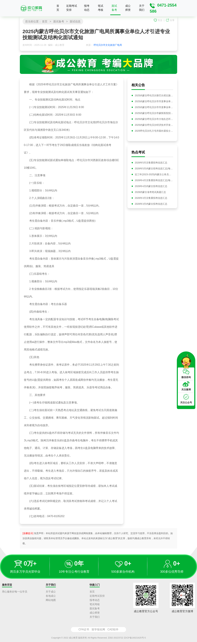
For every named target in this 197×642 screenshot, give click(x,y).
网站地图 (51, 600)
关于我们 (141, 7)
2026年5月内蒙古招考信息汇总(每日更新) (154, 169)
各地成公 (51, 595)
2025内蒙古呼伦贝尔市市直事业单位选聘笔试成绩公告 (154, 107)
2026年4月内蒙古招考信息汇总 (151, 187)
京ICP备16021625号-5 (135, 637)
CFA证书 (83, 629)
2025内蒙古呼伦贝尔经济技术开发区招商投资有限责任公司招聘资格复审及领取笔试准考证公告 (154, 125)
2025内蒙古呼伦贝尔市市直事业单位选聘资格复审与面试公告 (154, 101)
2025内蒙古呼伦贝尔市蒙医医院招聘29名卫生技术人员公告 (154, 113)
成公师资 (128, 7)
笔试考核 (100, 7)
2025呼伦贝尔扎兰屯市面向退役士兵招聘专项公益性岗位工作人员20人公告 (154, 130)
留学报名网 (98, 629)
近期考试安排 (71, 7)
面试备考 (114, 7)
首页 (57, 7)
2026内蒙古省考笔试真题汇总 (150, 193)
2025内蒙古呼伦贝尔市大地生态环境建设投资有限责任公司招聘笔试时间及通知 (154, 119)
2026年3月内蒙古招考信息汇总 (151, 204)
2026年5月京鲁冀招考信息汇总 (151, 163)
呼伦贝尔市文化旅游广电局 (108, 45)
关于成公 (51, 591)
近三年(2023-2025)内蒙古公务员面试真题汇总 (154, 175)
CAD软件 (113, 629)
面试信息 (75, 21)
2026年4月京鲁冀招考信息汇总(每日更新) (154, 181)
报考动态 (86, 7)
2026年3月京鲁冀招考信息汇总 (151, 198)
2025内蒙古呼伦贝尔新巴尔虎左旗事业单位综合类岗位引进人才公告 (154, 95)
